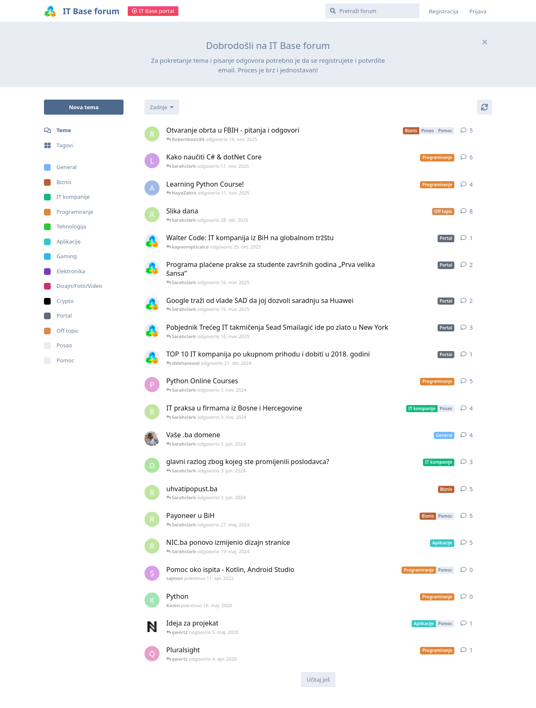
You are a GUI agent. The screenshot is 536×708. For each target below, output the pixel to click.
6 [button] (471, 157)
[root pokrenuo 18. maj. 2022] (152, 492)
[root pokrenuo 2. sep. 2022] (152, 411)
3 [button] (471, 327)
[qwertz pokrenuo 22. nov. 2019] (152, 653)
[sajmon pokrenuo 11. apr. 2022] (152, 573)
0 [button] (471, 570)
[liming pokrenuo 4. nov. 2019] (152, 160)
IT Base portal (153, 11)
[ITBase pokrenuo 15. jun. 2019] (152, 241)
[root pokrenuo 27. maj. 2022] (152, 133)
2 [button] (471, 265)
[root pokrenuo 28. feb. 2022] (152, 546)
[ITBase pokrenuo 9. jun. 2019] (152, 331)
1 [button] (471, 238)
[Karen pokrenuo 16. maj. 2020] (152, 600)
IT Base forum (91, 11)
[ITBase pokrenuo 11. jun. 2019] (152, 268)
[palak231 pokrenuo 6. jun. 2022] (152, 384)
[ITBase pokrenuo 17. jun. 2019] (152, 357)
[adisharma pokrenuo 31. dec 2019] (152, 187)
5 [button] (471, 130)
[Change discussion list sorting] (161, 107)
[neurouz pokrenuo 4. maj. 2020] (152, 626)
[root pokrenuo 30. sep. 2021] (152, 519)
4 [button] (471, 184)
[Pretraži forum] (372, 10)
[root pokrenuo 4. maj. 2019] (152, 214)
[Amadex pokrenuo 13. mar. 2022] (152, 438)
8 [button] (471, 211)
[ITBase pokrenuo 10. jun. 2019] (152, 304)
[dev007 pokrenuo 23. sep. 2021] (152, 465)
